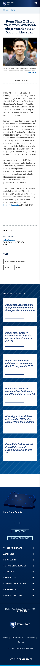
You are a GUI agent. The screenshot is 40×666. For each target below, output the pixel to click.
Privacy (5, 637)
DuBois (8, 267)
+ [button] (33, 548)
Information (9, 589)
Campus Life (9, 578)
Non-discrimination (17, 637)
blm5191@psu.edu (11, 205)
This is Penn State (12, 548)
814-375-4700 (22, 611)
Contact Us (20, 531)
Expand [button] (31, 72)
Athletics (8, 572)
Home (5, 10)
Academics (8, 554)
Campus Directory (12, 595)
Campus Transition (20, 538)
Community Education (14, 584)
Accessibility (31, 637)
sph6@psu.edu (9, 240)
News (13, 10)
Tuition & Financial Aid (15, 566)
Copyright (21, 642)
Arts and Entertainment (15, 261)
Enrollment (9, 560)
